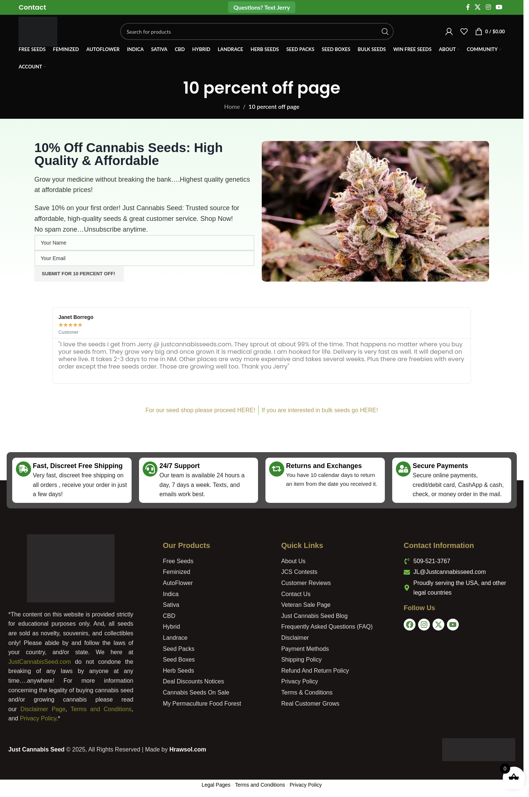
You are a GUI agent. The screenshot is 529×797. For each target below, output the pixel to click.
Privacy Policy (38, 718)
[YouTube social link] (499, 7)
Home (232, 106)
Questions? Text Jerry (262, 7)
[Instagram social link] (488, 7)
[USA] (461, 670)
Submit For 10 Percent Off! (79, 273)
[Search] (259, 33)
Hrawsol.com (187, 749)
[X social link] (477, 7)
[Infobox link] (32, 7)
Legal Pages (215, 785)
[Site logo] (39, 32)
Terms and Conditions (101, 709)
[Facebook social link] (468, 7)
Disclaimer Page (42, 709)
